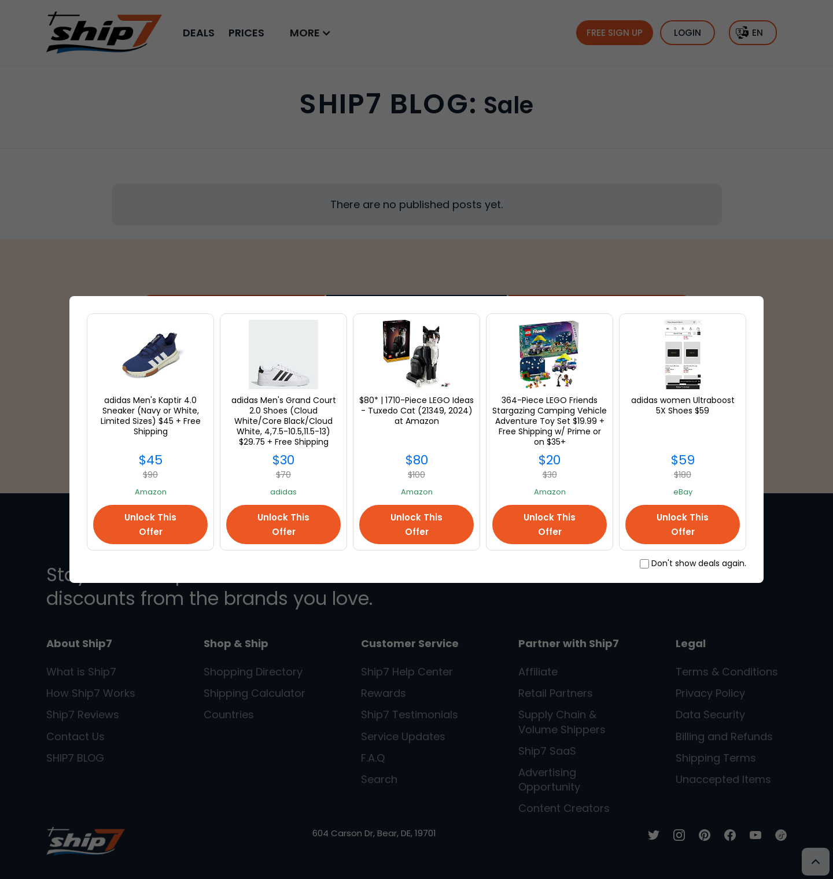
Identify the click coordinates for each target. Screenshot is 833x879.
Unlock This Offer (150, 524)
